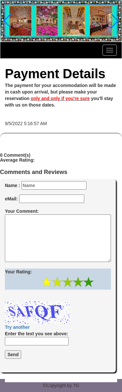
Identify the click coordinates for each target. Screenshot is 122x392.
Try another (17, 327)
